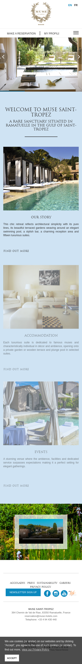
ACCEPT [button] (12, 658)
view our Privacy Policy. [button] (35, 649)
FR (76, 5)
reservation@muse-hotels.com (41, 616)
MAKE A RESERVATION (21, 33)
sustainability (47, 582)
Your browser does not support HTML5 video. (41, 531)
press (31, 582)
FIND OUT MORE (16, 251)
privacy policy (40, 586)
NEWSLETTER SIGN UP (23, 592)
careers (65, 582)
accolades (17, 582)
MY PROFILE (52, 33)
